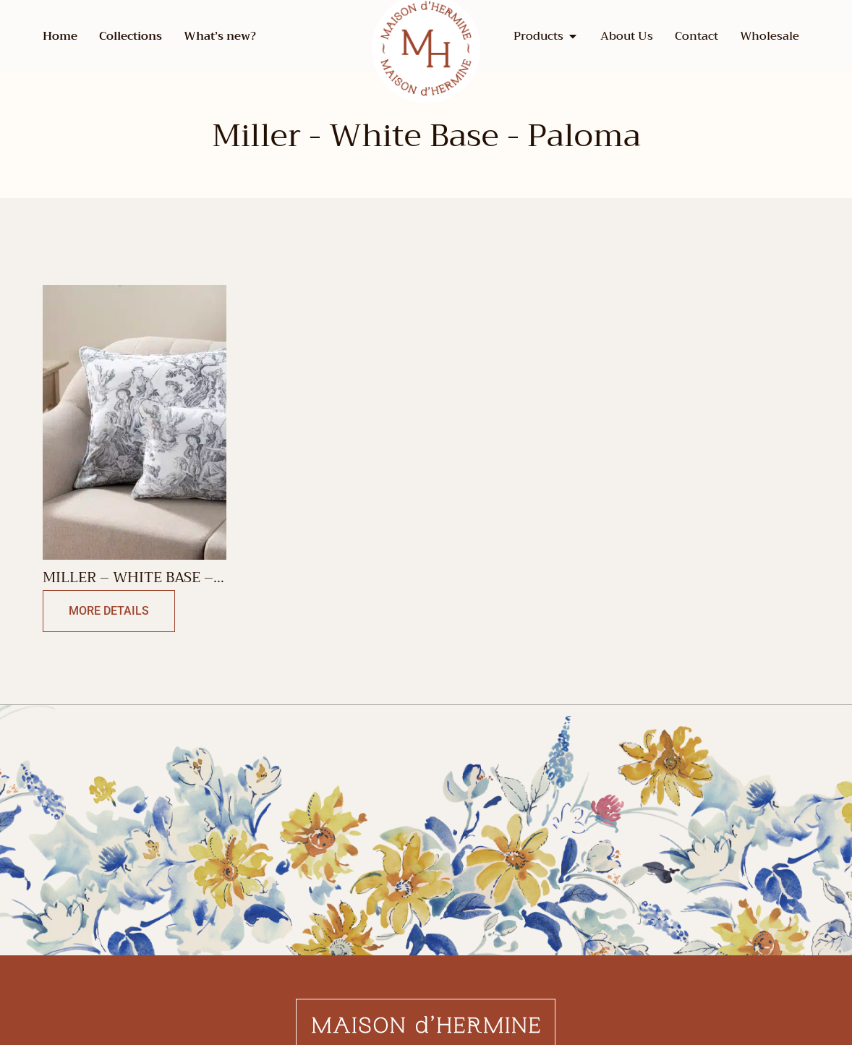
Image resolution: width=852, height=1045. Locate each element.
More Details (109, 611)
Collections (130, 36)
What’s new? (220, 36)
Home (60, 36)
